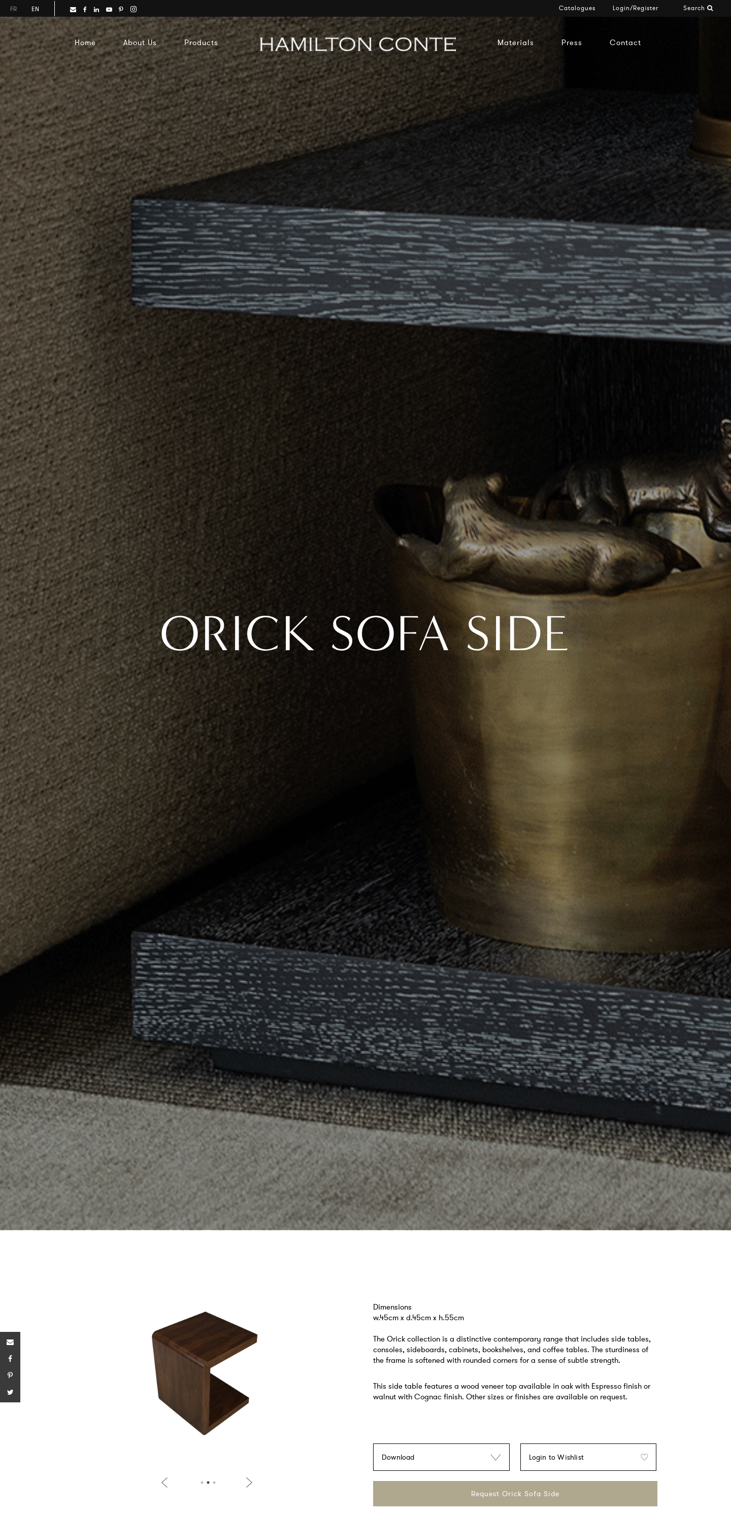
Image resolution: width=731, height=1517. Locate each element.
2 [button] (208, 1482)
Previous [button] (166, 1482)
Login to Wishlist (556, 1457)
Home (85, 42)
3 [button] (214, 1482)
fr (13, 9)
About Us (140, 42)
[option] (207, 1378)
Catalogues (577, 8)
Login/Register (635, 8)
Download (398, 1457)
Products (201, 42)
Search (698, 8)
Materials (515, 42)
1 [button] (202, 1482)
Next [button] (247, 1482)
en (35, 9)
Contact (625, 42)
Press (571, 42)
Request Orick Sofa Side (515, 1493)
